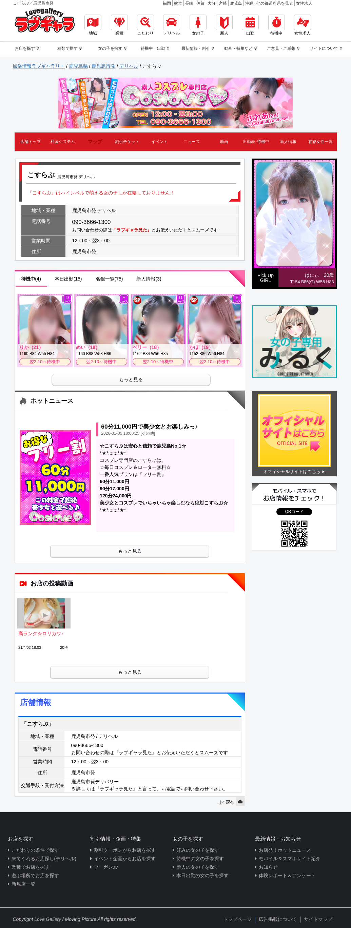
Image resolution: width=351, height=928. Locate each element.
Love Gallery (47, 919)
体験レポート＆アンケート (287, 875)
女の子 (198, 25)
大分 (212, 3)
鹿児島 (236, 3)
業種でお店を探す (31, 867)
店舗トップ (30, 141)
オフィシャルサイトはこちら (291, 471)
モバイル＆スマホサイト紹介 (289, 858)
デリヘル (171, 25)
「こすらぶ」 (37, 724)
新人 (224, 25)
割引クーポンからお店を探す (125, 850)
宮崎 (223, 3)
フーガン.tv (106, 867)
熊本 (178, 3)
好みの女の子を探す (197, 850)
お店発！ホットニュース (285, 850)
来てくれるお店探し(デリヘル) (44, 858)
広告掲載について (278, 919)
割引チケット (127, 141)
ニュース (191, 141)
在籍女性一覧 (320, 141)
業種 (119, 25)
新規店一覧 (23, 884)
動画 (224, 141)
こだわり (145, 25)
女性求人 (304, 3)
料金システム (63, 141)
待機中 (276, 25)
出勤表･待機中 (256, 141)
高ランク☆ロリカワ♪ (40, 633)
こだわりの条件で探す (35, 850)
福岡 (167, 3)
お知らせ (268, 867)
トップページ (237, 919)
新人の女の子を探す (197, 867)
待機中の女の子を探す (200, 858)
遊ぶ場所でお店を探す (35, 875)
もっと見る (131, 379)
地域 (92, 25)
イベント (159, 141)
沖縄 (249, 3)
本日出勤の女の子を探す (202, 875)
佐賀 (200, 3)
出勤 (250, 25)
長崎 (189, 3)
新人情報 (288, 141)
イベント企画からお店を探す (125, 858)
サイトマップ (318, 919)
